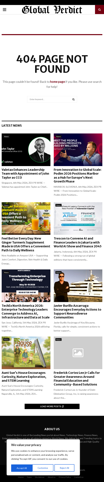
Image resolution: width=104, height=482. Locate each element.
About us (52, 477)
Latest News (12, 125)
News (6, 136)
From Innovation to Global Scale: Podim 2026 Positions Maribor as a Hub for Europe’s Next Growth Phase (78, 175)
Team (29, 477)
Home (21, 477)
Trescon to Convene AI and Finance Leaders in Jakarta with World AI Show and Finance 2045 (78, 242)
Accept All (65, 468)
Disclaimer (40, 477)
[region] (43, 457)
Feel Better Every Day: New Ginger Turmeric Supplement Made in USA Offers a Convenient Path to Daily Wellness (26, 244)
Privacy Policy (65, 477)
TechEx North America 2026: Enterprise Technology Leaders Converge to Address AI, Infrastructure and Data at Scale (26, 311)
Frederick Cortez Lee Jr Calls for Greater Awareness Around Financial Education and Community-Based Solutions (77, 378)
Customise (21, 468)
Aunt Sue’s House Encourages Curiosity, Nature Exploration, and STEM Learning (24, 376)
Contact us (79, 477)
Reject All (44, 468)
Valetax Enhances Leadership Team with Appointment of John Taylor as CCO (25, 173)
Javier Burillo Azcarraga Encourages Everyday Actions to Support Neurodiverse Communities (77, 311)
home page (57, 81)
